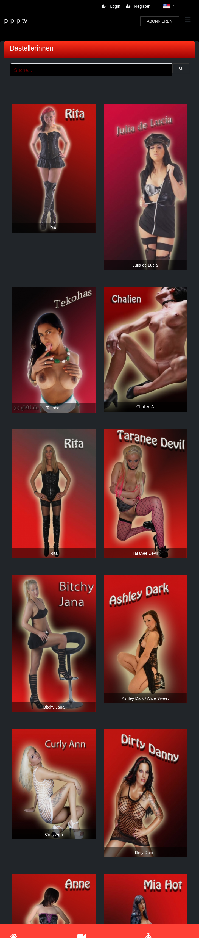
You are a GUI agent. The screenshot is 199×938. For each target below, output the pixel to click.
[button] (169, 6)
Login (111, 6)
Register (138, 6)
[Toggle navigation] (187, 20)
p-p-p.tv (15, 20)
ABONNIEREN (159, 21)
